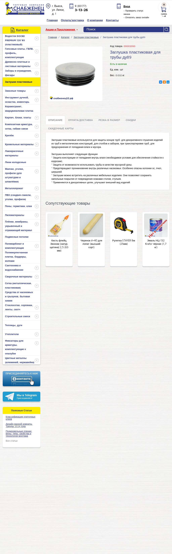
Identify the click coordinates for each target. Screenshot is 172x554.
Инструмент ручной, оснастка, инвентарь (17, 99)
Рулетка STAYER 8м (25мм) (123, 242)
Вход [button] (126, 6)
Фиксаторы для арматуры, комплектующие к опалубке (15, 347)
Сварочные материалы (18, 276)
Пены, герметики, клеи (18, 206)
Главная (52, 37)
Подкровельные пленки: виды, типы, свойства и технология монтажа (19, 433)
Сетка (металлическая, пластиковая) (18, 285)
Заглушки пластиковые (18, 81)
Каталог (65, 37)
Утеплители (12, 334)
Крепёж (9, 135)
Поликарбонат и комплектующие (14, 245)
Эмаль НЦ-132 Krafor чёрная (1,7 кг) (155, 244)
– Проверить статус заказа (133, 12)
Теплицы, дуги (13, 325)
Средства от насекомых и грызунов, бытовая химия (19, 296)
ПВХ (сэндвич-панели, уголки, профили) (18, 197)
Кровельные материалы (19, 144)
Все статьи (11, 440)
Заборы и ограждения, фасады (18, 72)
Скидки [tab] (131, 120)
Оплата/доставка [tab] (80, 120)
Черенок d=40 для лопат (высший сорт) (91, 244)
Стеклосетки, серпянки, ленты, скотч (19, 307)
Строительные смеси (17, 316)
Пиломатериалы (14, 215)
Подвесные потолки (16, 236)
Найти (166, 29)
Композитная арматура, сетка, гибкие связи (19, 126)
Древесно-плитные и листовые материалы (17, 63)
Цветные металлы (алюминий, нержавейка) (19, 360)
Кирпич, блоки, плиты (18, 117)
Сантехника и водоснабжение (14, 267)
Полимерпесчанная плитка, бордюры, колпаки (16, 256)
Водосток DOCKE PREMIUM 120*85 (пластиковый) (15, 40)
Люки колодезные (15, 162)
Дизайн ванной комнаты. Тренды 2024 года (19, 425)
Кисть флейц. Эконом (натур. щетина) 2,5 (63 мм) (59, 245)
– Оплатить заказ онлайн (136, 17)
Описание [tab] (55, 120)
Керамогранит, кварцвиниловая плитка (19, 108)
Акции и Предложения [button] (61, 29)
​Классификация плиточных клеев (20, 417)
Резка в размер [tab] (109, 120)
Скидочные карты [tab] (61, 128)
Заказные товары (15, 90)
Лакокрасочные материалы (14, 153)
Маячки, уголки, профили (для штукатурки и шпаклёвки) (14, 175)
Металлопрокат (14, 188)
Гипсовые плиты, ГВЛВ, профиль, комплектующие (19, 53)
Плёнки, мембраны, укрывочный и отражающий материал (18, 225)
